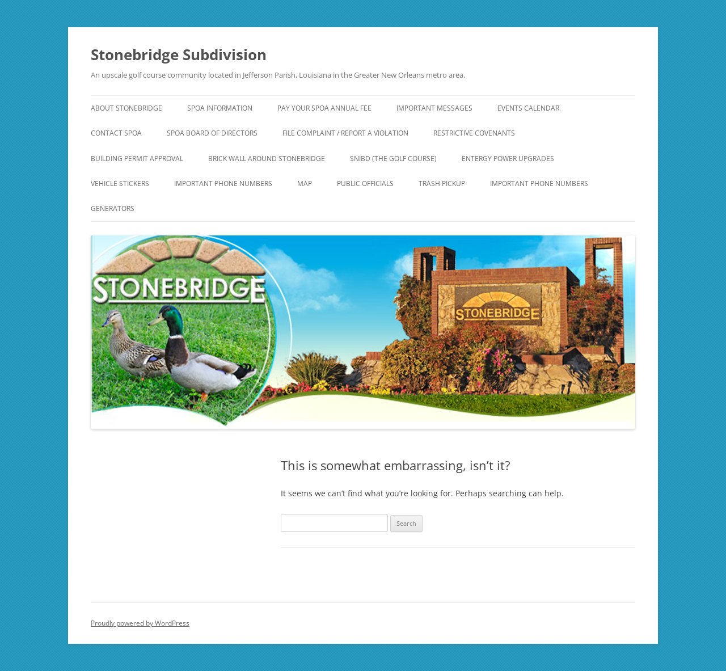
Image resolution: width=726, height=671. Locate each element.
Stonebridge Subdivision (179, 54)
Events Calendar (528, 108)
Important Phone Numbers (223, 183)
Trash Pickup (442, 183)
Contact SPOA (116, 133)
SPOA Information (219, 108)
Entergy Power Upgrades (508, 158)
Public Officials (365, 183)
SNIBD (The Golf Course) (393, 158)
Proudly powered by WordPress (140, 623)
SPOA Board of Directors (212, 133)
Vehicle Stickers (120, 183)
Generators (112, 208)
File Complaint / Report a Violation (345, 133)
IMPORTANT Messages (434, 108)
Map (304, 183)
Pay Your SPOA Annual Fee (324, 108)
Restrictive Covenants (474, 133)
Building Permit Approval (137, 158)
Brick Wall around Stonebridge (266, 158)
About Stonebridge (126, 108)
